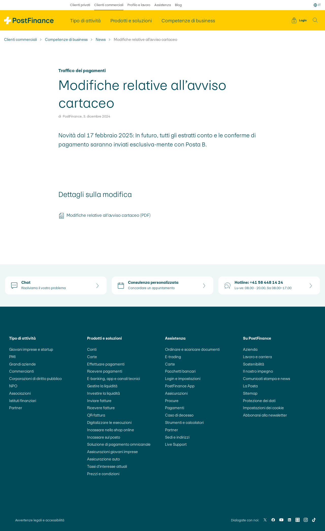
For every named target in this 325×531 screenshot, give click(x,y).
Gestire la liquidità (102, 386)
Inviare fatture (99, 400)
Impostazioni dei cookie (263, 407)
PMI (12, 356)
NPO (13, 386)
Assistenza (162, 5)
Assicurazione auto (103, 459)
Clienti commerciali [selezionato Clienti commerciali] (108, 5)
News (101, 40)
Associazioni (20, 393)
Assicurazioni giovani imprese (112, 451)
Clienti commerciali (20, 40)
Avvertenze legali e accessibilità (39, 520)
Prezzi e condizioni (103, 473)
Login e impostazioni (182, 378)
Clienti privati (80, 5)
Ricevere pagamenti (104, 371)
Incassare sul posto (103, 437)
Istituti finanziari (22, 400)
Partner (15, 407)
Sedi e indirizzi (177, 437)
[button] (315, 20)
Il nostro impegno (258, 371)
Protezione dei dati (259, 400)
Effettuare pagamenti (105, 364)
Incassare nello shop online (110, 429)
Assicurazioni (176, 393)
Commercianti (21, 371)
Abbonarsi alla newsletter (265, 415)
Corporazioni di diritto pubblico (35, 378)
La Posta (250, 386)
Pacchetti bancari (180, 371)
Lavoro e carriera (257, 356)
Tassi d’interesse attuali (107, 466)
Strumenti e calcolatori (184, 422)
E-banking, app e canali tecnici (113, 378)
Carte (92, 356)
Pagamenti (174, 407)
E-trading (173, 356)
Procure (171, 400)
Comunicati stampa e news (266, 378)
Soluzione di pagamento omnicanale (119, 444)
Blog (178, 5)
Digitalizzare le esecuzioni (109, 422)
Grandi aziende (22, 364)
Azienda (250, 349)
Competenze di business (66, 40)
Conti (91, 349)
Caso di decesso (179, 415)
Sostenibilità (253, 364)
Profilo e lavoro (138, 5)
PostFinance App (179, 386)
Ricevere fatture (101, 407)
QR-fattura (96, 415)
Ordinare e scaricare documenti (192, 349)
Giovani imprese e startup (31, 349)
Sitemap (250, 393)
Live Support (176, 444)
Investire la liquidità (103, 393)
